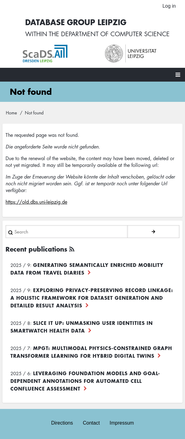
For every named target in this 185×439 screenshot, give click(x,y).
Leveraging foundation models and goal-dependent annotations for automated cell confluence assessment (85, 380)
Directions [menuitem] (62, 423)
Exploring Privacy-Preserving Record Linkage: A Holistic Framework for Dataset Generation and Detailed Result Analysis (91, 297)
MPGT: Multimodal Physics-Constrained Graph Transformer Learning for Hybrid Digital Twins (91, 351)
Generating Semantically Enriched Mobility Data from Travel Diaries (87, 268)
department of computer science (115, 33)
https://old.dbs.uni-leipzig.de (36, 201)
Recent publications (36, 249)
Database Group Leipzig (75, 22)
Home (11, 113)
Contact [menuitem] (91, 423)
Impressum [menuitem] (122, 423)
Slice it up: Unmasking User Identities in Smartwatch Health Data (81, 326)
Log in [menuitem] (169, 6)
